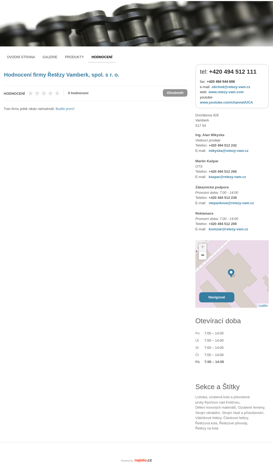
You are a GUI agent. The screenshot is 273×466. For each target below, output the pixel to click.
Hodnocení (101, 57)
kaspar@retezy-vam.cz (227, 177)
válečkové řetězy (208, 418)
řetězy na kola (206, 428)
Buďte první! (65, 109)
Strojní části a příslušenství (242, 413)
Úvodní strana (21, 57)
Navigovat (216, 297)
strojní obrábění (207, 413)
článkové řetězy (235, 418)
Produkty (74, 57)
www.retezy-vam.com (226, 92)
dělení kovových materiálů (215, 407)
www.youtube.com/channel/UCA (226, 102)
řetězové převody (233, 423)
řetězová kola (206, 423)
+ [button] (202, 247)
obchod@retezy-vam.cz (231, 87)
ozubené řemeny (251, 407)
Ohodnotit (175, 93)
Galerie (50, 57)
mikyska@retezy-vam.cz (228, 151)
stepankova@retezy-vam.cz (231, 203)
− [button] (202, 256)
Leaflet (263, 305)
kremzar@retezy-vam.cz (228, 229)
